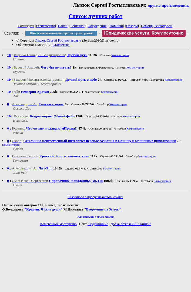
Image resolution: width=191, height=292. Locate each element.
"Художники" (98, 224)
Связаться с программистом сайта (95, 197)
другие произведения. (168, 5)
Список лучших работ (95, 16)
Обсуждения (97, 26)
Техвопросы (163, 26)
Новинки (116, 26)
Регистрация (45, 26)
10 (9, 55)
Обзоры (132, 26)
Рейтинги (78, 26)
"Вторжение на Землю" (102, 209)
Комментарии (120, 55)
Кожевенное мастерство (58, 224)
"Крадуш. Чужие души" (43, 209)
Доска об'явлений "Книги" (130, 224)
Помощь (147, 26)
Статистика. (61, 45)
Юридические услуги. (143, 33)
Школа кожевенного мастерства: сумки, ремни (61, 33)
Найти (62, 26)
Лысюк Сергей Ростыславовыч (58, 40)
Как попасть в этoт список (96, 216)
